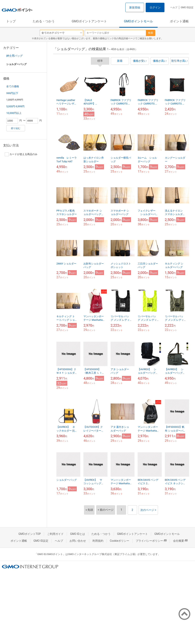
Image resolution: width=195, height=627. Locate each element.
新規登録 (134, 7)
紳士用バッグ (14, 55)
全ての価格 (12, 86)
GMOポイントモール (138, 21)
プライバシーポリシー (151, 540)
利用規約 (97, 540)
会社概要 (180, 540)
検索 (150, 32)
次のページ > (148, 510)
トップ (11, 21)
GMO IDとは (77, 533)
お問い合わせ (78, 540)
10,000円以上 (14, 113)
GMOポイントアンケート (89, 21)
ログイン (155, 7)
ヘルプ (173, 7)
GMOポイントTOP (29, 533)
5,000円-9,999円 (15, 106)
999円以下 (12, 93)
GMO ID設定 (187, 7)
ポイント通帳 (179, 21)
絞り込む (15, 128)
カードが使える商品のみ (21, 154)
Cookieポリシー (119, 540)
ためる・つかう (44, 21)
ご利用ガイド (55, 533)
